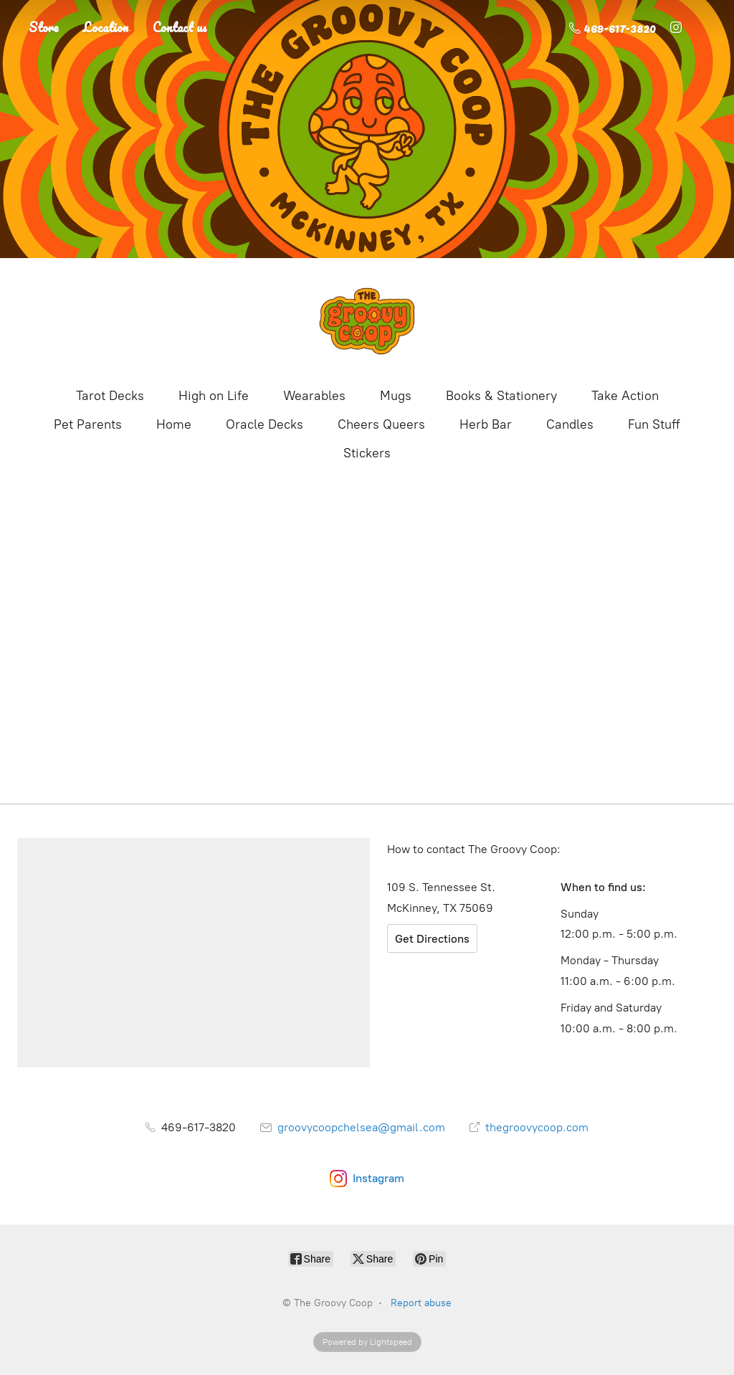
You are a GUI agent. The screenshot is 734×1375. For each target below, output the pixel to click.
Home (173, 424)
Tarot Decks (110, 396)
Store (44, 27)
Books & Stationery (501, 396)
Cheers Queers (381, 424)
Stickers (367, 453)
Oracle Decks (264, 424)
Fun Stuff (654, 424)
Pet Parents (88, 424)
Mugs (395, 396)
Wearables (314, 396)
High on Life (213, 396)
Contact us (180, 27)
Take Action (625, 396)
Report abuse (421, 1303)
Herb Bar (485, 424)
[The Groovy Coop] (367, 321)
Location (105, 27)
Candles (570, 424)
